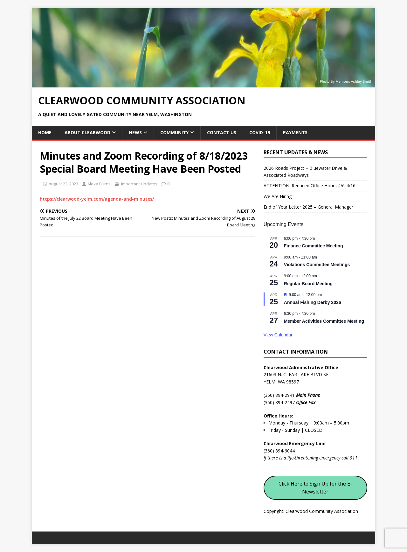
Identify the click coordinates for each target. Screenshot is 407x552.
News (135, 132)
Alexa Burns (99, 184)
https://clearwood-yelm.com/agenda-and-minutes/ (97, 199)
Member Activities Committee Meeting (324, 321)
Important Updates (139, 184)
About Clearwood (87, 132)
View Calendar (278, 334)
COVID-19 (259, 132)
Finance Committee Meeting (313, 245)
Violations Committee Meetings (317, 264)
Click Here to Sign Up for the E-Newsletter (315, 487)
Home (45, 132)
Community (174, 132)
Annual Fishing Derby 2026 (312, 302)
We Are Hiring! (278, 196)
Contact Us (221, 132)
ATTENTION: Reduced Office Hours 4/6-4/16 (309, 186)
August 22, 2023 (63, 184)
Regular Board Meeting (308, 283)
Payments (295, 132)
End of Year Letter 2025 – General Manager (308, 207)
